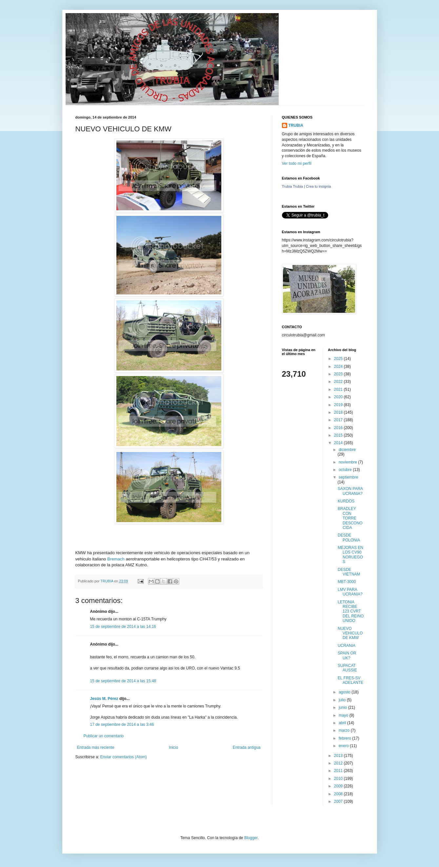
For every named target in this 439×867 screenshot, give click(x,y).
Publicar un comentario (104, 736)
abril (343, 723)
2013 (339, 755)
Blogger (251, 838)
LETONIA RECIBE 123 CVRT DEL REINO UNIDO (351, 611)
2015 (339, 435)
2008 (339, 794)
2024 (339, 366)
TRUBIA (296, 125)
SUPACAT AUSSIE (347, 667)
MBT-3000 (347, 581)
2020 (339, 397)
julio (343, 700)
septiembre (348, 477)
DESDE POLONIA (349, 537)
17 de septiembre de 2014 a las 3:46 (122, 724)
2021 (339, 389)
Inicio (173, 747)
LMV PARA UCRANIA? (350, 591)
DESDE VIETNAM (349, 571)
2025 (339, 358)
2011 (339, 770)
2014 (339, 443)
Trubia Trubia (292, 186)
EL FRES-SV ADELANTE (350, 680)
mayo (344, 715)
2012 (339, 763)
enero (344, 746)
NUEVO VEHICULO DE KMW (350, 633)
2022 (339, 381)
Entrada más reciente (95, 747)
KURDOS (346, 501)
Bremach (116, 558)
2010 (339, 778)
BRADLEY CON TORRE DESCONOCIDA (350, 518)
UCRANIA (346, 645)
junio (343, 707)
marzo (345, 730)
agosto (345, 692)
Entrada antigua (247, 747)
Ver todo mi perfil (296, 163)
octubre (346, 469)
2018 (339, 412)
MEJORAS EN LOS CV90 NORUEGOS (350, 554)
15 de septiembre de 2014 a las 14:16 (123, 626)
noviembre (348, 462)
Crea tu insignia (318, 186)
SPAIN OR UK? (347, 655)
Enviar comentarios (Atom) (123, 757)
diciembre (347, 449)
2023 (339, 374)
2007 (339, 801)
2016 (339, 427)
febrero (345, 738)
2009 (339, 786)
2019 (339, 405)
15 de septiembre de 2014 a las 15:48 (123, 681)
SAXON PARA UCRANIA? (350, 491)
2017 (339, 420)
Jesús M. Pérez (104, 698)
